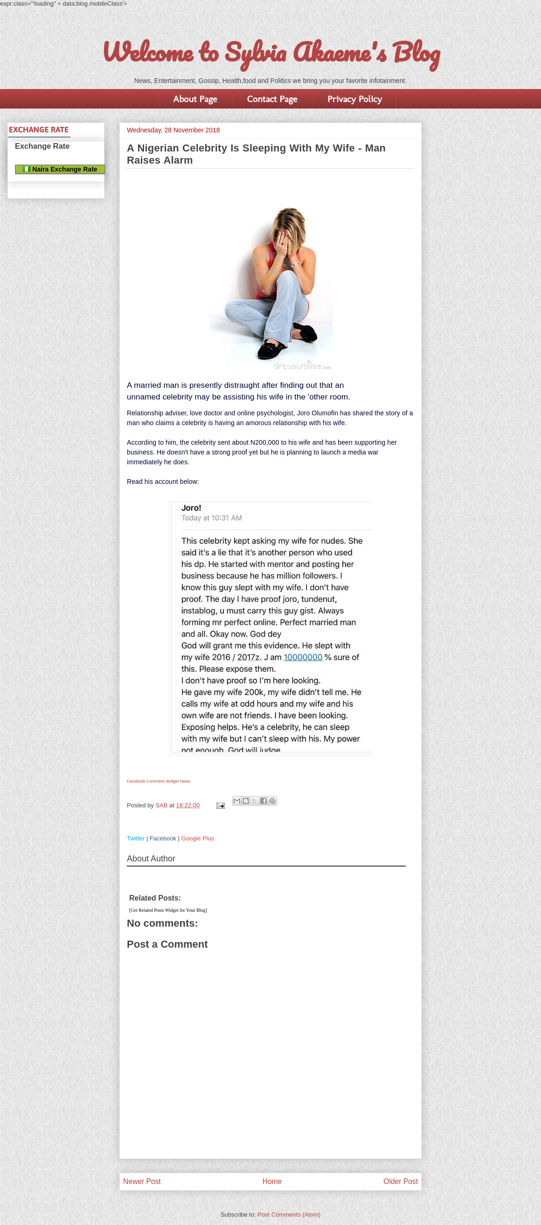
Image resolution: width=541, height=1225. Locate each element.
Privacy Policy (354, 98)
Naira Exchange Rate (60, 169)
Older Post (400, 1181)
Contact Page (272, 98)
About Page (195, 98)
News (185, 781)
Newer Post (142, 1181)
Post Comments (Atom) (288, 1214)
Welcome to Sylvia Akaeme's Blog (270, 51)
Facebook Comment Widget (153, 781)
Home (272, 1181)
